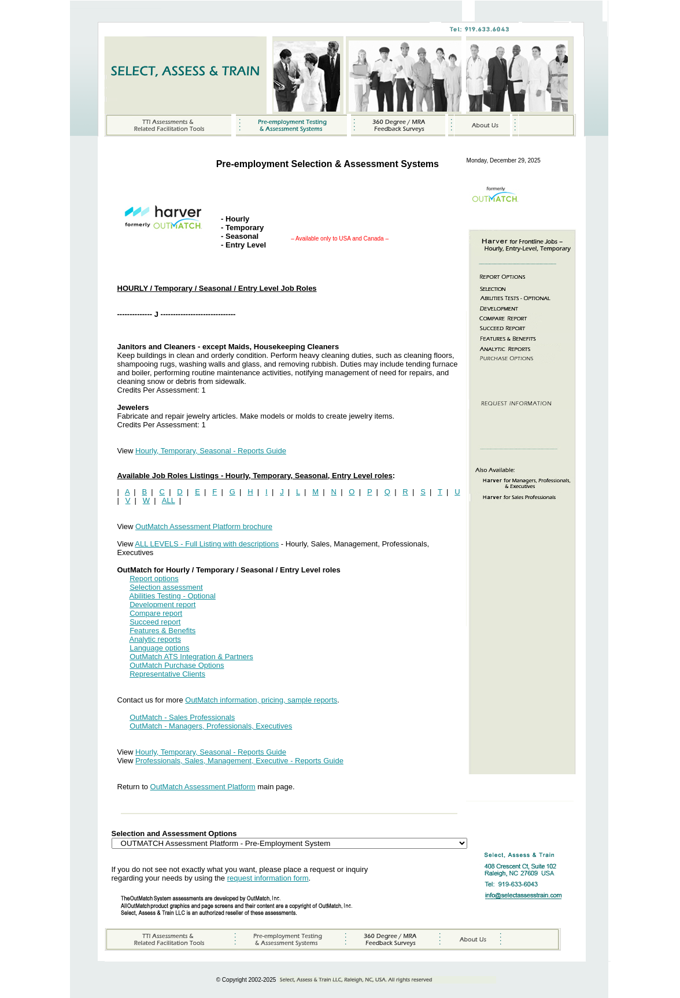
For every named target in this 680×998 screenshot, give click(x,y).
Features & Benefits (162, 630)
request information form (268, 878)
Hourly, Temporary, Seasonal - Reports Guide (210, 450)
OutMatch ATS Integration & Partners (191, 656)
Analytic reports (155, 639)
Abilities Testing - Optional (172, 596)
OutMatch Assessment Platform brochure (203, 526)
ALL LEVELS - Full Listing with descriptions (207, 543)
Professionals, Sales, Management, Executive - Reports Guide (239, 760)
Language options (159, 648)
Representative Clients (167, 674)
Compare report (156, 613)
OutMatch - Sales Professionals (182, 717)
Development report (162, 604)
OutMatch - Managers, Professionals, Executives (211, 726)
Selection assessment (166, 587)
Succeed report (155, 622)
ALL (168, 500)
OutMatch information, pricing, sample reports (261, 700)
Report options (154, 578)
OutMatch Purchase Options (177, 665)
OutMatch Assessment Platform (203, 786)
